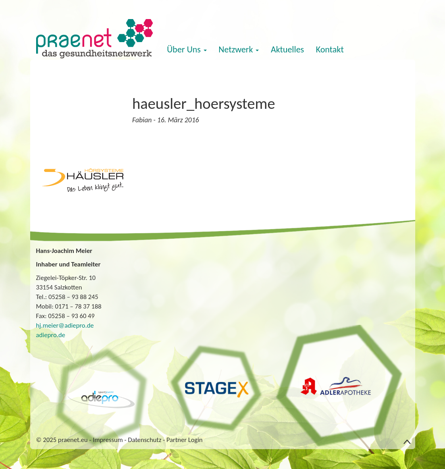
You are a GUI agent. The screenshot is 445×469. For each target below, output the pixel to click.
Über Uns (187, 49)
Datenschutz (144, 440)
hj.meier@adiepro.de (65, 325)
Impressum (108, 440)
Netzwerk (239, 49)
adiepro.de (50, 335)
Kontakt (330, 49)
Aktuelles (287, 49)
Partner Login (184, 440)
